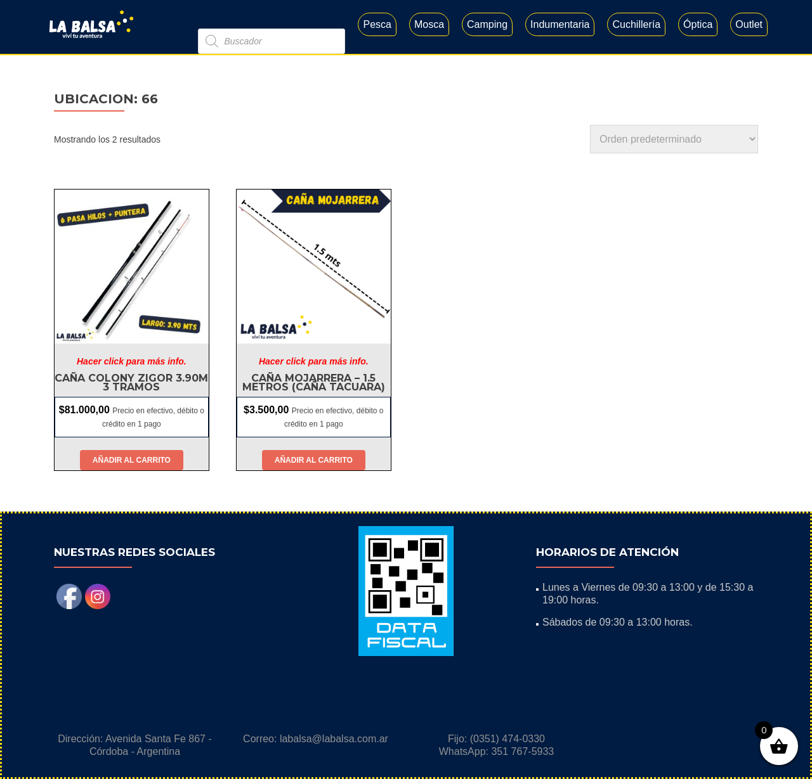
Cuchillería (636, 24)
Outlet (749, 24)
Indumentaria (559, 24)
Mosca (429, 24)
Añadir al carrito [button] (132, 460)
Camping (487, 24)
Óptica (697, 24)
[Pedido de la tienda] (674, 139)
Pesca (377, 24)
